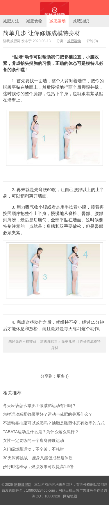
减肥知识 (81, 21)
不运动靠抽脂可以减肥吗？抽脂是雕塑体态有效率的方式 (54, 423)
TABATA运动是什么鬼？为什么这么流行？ (41, 431)
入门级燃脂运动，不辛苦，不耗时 (33, 449)
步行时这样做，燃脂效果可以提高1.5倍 (38, 466)
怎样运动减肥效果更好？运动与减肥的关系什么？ (47, 414)
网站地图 (70, 496)
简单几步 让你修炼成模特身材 (41, 33)
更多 (61, 376)
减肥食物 (34, 21)
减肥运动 (57, 21)
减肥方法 (11, 21)
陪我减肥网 (54, 7)
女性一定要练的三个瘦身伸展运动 (33, 440)
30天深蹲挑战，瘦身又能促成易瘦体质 (38, 458)
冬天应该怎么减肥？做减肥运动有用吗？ (39, 405)
